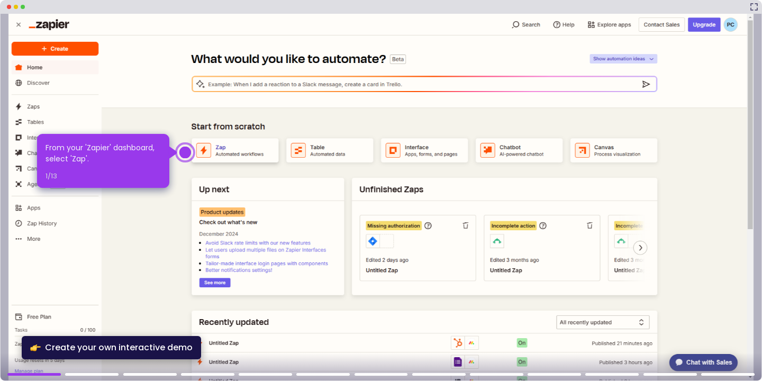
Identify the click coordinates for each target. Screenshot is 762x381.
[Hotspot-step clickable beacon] (185, 152)
